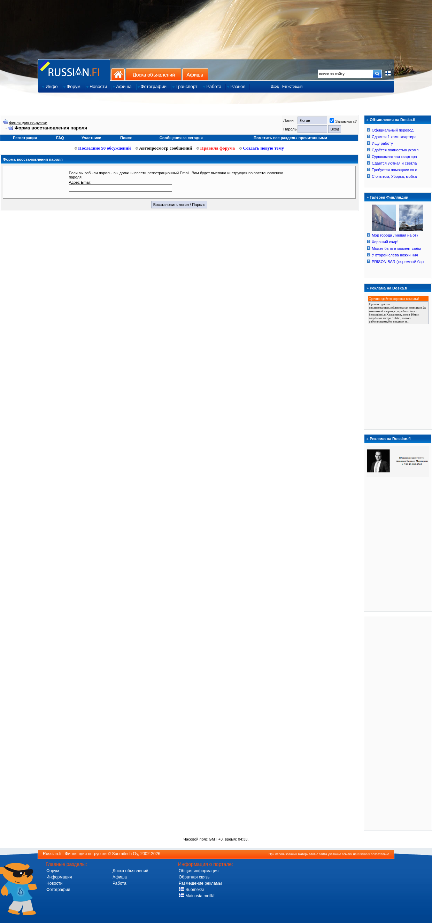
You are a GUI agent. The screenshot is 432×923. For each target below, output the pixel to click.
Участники (91, 138)
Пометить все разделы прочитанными (290, 138)
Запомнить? (343, 121)
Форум (52, 870)
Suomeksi (191, 889)
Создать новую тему (261, 148)
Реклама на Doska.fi (388, 288)
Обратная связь (194, 877)
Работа (119, 883)
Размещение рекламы (200, 883)
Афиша (195, 74)
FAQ (60, 138)
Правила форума (215, 148)
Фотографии (58, 889)
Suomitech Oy (125, 853)
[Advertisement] (398, 723)
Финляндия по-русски (28, 123)
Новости (54, 883)
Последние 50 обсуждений (103, 148)
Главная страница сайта (74, 69)
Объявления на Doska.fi (392, 120)
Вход (275, 86)
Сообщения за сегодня (181, 138)
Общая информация (198, 870)
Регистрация (292, 86)
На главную (118, 74)
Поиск (126, 138)
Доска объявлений (153, 74)
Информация (59, 877)
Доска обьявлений (130, 870)
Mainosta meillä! (197, 895)
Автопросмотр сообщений (164, 148)
